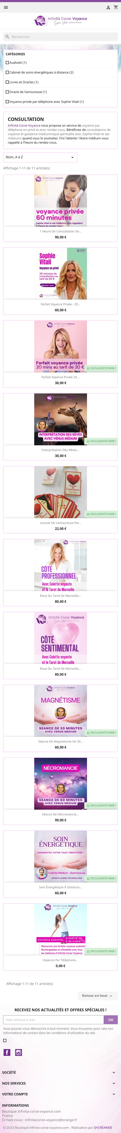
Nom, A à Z (40, 157)
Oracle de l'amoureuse (28, 92)
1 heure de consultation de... (61, 231)
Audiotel (18, 62)
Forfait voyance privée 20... (60, 377)
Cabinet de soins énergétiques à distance (41, 72)
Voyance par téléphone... (60, 960)
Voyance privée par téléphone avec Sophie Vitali (47, 101)
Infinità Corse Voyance (24, 125)
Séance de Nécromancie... (60, 814)
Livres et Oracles (24, 82)
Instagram (18, 1052)
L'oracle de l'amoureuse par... (60, 523)
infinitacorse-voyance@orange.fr (51, 1119)
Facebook (7, 1052)
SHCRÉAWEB (103, 1127)
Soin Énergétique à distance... (60, 887)
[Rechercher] (60, 37)
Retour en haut (97, 996)
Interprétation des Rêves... (60, 450)
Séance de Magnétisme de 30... (60, 741)
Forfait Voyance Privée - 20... (60, 304)
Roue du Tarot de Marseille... (60, 596)
